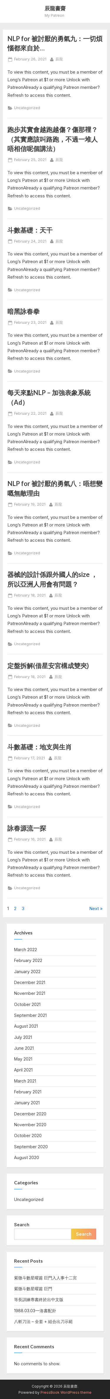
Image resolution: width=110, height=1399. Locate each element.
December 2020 (30, 1113)
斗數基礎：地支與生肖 (39, 747)
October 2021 (27, 1004)
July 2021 (23, 1037)
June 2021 (24, 1048)
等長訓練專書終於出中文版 (38, 1299)
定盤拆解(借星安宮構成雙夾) (48, 666)
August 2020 (26, 1157)
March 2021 (25, 1080)
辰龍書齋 (55, 8)
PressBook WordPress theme (66, 1392)
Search (21, 1224)
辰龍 (59, 58)
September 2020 (31, 1146)
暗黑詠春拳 (23, 311)
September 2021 (30, 1015)
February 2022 (28, 960)
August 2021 (26, 1026)
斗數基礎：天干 (30, 230)
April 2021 (23, 1069)
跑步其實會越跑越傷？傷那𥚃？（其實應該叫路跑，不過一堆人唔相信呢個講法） (52, 139)
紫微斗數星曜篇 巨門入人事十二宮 (45, 1277)
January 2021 (27, 1102)
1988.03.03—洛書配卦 (35, 1310)
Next (94, 908)
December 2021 (29, 982)
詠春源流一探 (26, 828)
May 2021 (23, 1058)
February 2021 (27, 1091)
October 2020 (28, 1135)
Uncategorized (27, 108)
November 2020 (30, 1124)
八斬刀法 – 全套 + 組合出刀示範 (43, 1321)
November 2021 (29, 993)
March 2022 (25, 949)
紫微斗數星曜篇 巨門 (33, 1288)
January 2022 (27, 971)
